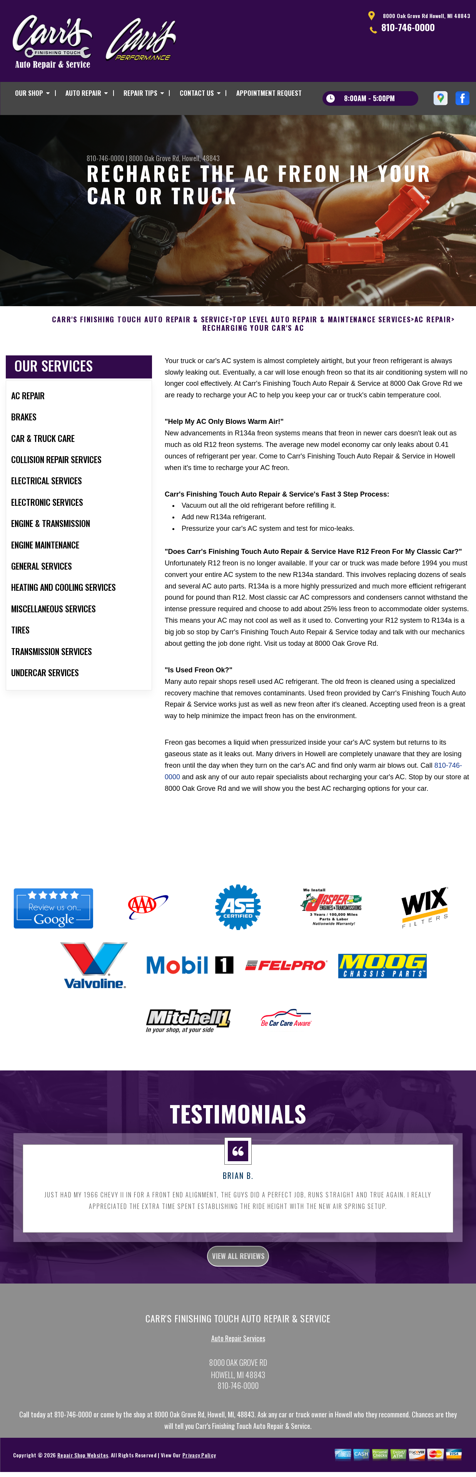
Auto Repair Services (238, 1380)
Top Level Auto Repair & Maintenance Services (321, 357)
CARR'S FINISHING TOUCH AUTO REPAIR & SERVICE (140, 357)
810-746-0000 (408, 27)
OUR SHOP (29, 93)
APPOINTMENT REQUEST (269, 93)
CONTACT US (197, 93)
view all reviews (238, 1296)
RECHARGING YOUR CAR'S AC (253, 365)
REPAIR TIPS (140, 93)
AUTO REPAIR (83, 93)
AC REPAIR (432, 357)
